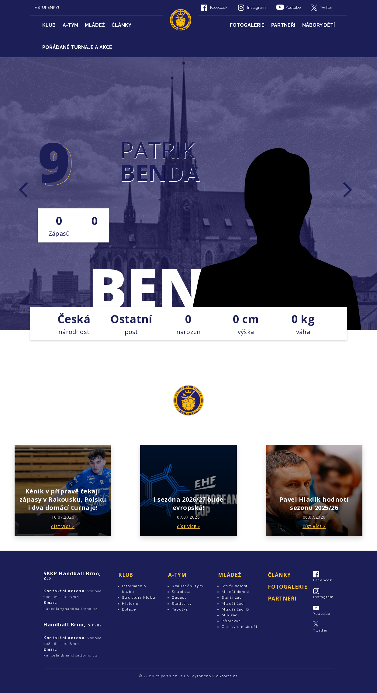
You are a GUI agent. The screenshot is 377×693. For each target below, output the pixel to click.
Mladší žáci (233, 603)
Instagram (256, 7)
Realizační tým (187, 586)
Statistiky (182, 603)
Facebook (218, 7)
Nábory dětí (318, 25)
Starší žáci (232, 597)
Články (121, 25)
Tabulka (180, 609)
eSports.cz (227, 676)
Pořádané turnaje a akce (77, 47)
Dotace (129, 609)
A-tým (70, 25)
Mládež (95, 25)
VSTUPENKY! (47, 7)
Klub (49, 25)
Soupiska (181, 592)
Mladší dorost (236, 592)
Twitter (326, 7)
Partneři (283, 25)
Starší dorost (235, 586)
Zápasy (179, 597)
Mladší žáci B (235, 609)
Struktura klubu (139, 597)
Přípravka (231, 621)
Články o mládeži (239, 627)
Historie (130, 603)
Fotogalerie (247, 25)
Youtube (293, 7)
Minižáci (230, 615)
